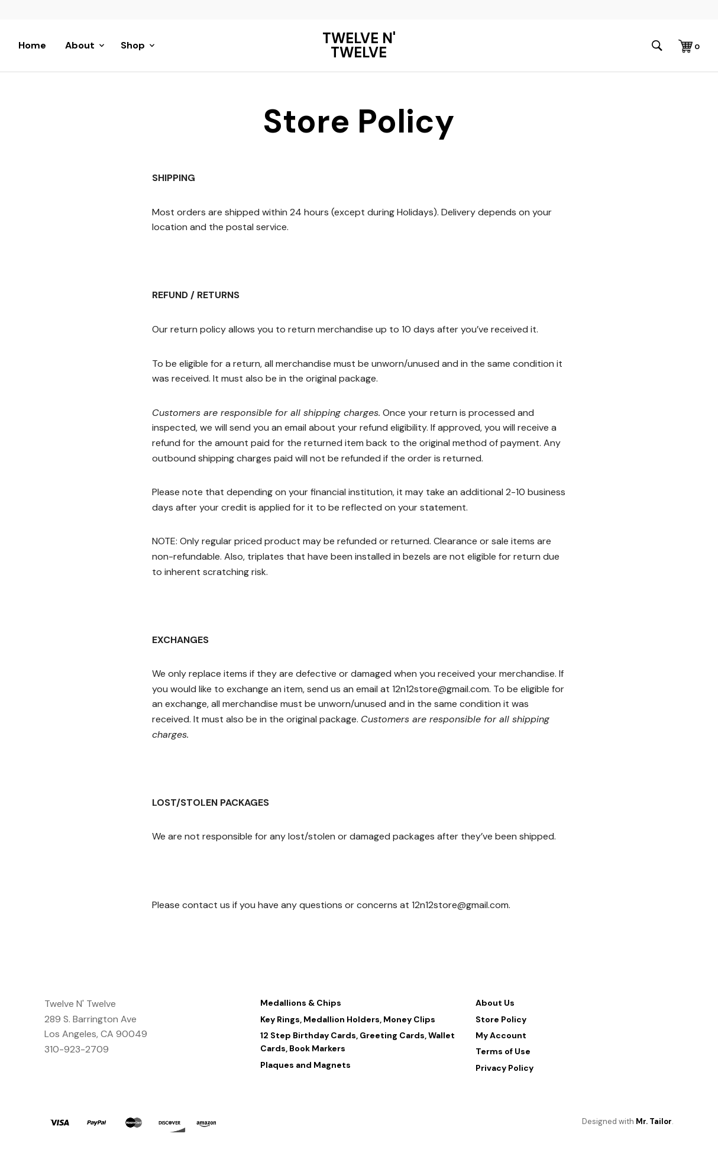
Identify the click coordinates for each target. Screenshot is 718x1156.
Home (32, 45)
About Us (495, 1002)
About (80, 45)
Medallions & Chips (300, 1002)
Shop (133, 45)
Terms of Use (503, 1051)
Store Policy (501, 1019)
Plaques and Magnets (305, 1065)
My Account (501, 1035)
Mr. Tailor (654, 1121)
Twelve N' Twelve (359, 45)
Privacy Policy (504, 1068)
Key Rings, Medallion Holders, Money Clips (347, 1019)
